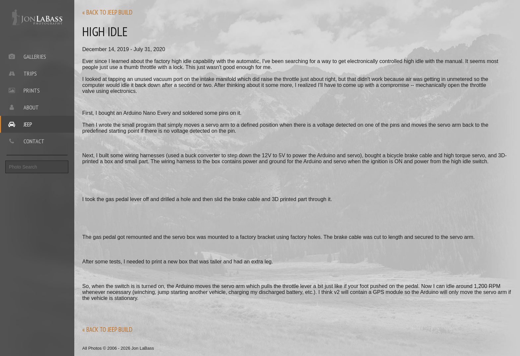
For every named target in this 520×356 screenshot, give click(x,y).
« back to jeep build (107, 12)
